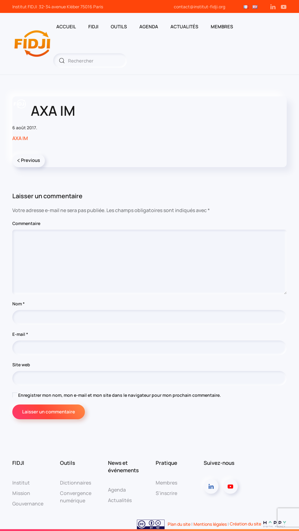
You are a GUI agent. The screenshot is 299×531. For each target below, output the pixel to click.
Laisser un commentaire (48, 411)
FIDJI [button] (93, 26)
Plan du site (179, 524)
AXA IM (20, 138)
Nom (18, 304)
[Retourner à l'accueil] (32, 43)
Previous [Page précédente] (28, 160)
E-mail (20, 334)
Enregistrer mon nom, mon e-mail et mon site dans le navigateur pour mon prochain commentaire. (116, 395)
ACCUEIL (66, 26)
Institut (21, 482)
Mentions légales (210, 524)
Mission (21, 493)
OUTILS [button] (119, 26)
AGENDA (148, 26)
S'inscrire (166, 493)
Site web (21, 365)
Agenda (117, 489)
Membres (166, 482)
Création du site (258, 524)
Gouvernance (27, 503)
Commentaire (26, 223)
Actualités (184, 26)
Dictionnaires (75, 482)
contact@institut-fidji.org (199, 7)
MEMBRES (222, 26)
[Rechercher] (90, 60)
